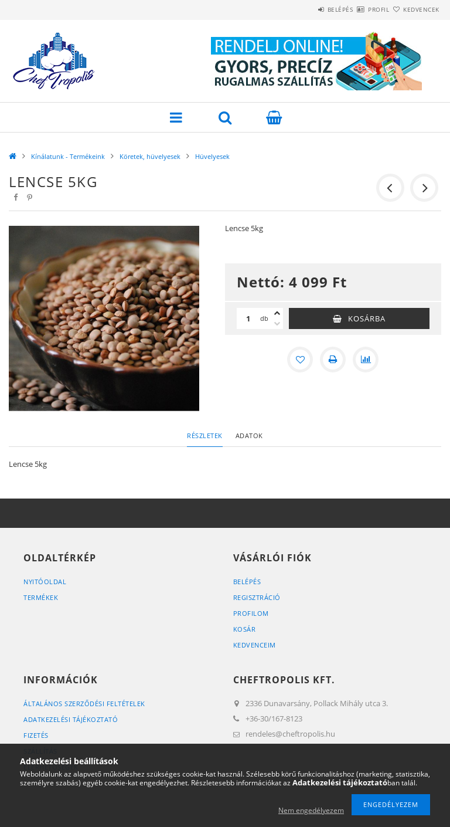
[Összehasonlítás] (366, 359)
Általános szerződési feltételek (84, 703)
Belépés (306, 9)
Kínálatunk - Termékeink (68, 156)
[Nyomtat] (333, 359)
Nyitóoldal (44, 581)
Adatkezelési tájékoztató (70, 719)
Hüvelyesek (212, 156)
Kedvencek (415, 9)
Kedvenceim (254, 644)
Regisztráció (257, 597)
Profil (358, 9)
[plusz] (277, 313)
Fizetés (36, 735)
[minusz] (277, 323)
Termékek (40, 597)
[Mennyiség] (248, 318)
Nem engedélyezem (311, 810)
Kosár (244, 629)
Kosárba (367, 318)
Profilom (251, 613)
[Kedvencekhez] (300, 359)
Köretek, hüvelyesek (150, 156)
